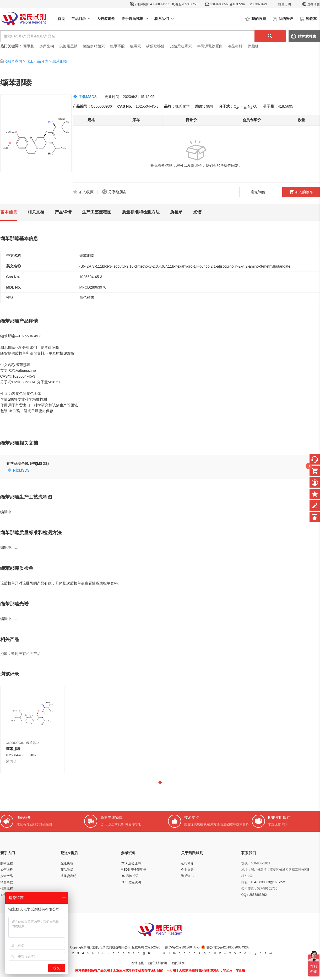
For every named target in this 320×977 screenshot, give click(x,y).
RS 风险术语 (130, 876)
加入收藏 (86, 192)
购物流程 (6, 863)
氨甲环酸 (117, 46)
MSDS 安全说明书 (134, 869)
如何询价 (6, 869)
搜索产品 (6, 876)
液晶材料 (235, 46)
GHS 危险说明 (131, 882)
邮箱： (246, 882)
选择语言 (311, 4)
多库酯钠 (47, 46)
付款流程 (6, 888)
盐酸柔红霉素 (181, 46)
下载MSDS (87, 97)
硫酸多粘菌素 (94, 46)
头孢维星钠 (68, 46)
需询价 (11, 761)
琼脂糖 (253, 46)
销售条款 (6, 882)
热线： (246, 863)
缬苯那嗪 (59, 61)
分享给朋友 (117, 192)
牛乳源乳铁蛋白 (210, 46)
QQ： (245, 895)
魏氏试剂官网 (157, 963)
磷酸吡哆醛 (155, 46)
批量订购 (284, 4)
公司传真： (249, 888)
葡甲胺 (28, 46)
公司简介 (187, 863)
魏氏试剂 (178, 963)
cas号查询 (13, 61)
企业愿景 (187, 869)
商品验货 (67, 869)
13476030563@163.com (227, 4)
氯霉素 (135, 46)
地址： (246, 869)
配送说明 (67, 863)
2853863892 (258, 895)
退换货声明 (68, 876)
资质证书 (187, 876)
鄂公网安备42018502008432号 (228, 947)
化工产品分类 (37, 61)
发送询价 (258, 192)
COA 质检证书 (131, 863)
